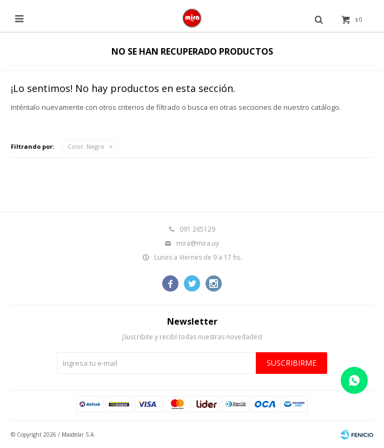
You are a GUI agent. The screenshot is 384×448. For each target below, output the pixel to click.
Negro (86, 146)
